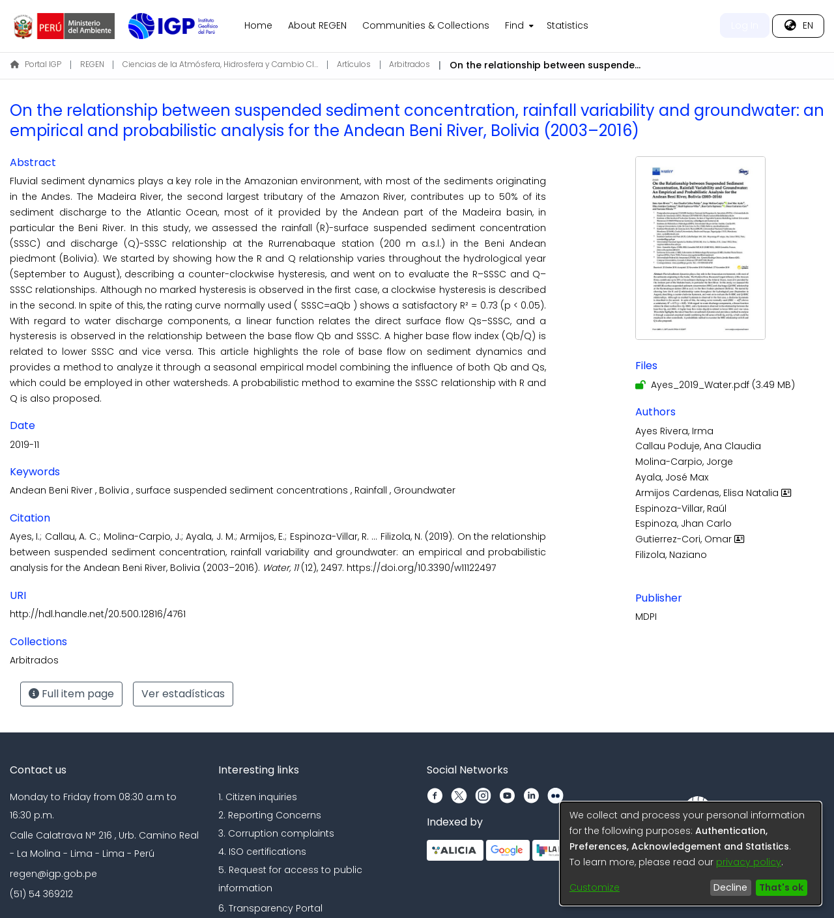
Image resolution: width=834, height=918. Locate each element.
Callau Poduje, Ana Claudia (698, 445)
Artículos (354, 64)
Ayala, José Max (671, 477)
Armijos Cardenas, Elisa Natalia (714, 492)
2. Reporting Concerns (269, 815)
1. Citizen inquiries (257, 796)
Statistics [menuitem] (567, 25)
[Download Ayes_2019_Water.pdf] (715, 384)
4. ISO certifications (262, 851)
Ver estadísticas (183, 693)
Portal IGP (35, 64)
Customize (594, 887)
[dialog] (690, 853)
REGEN (92, 64)
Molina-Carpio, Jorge (684, 461)
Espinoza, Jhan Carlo (683, 523)
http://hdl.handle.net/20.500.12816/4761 (98, 613)
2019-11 (24, 444)
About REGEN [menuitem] (317, 25)
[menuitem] (518, 26)
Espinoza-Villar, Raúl (680, 508)
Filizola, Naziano (671, 554)
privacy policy (748, 862)
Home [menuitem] (258, 25)
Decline (730, 887)
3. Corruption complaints (276, 833)
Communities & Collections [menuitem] (425, 25)
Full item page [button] (71, 693)
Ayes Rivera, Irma (674, 431)
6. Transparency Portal (270, 908)
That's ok (781, 887)
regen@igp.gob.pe (53, 873)
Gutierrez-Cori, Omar (691, 539)
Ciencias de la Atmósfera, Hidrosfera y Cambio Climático (220, 64)
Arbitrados (409, 64)
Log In (744, 25)
